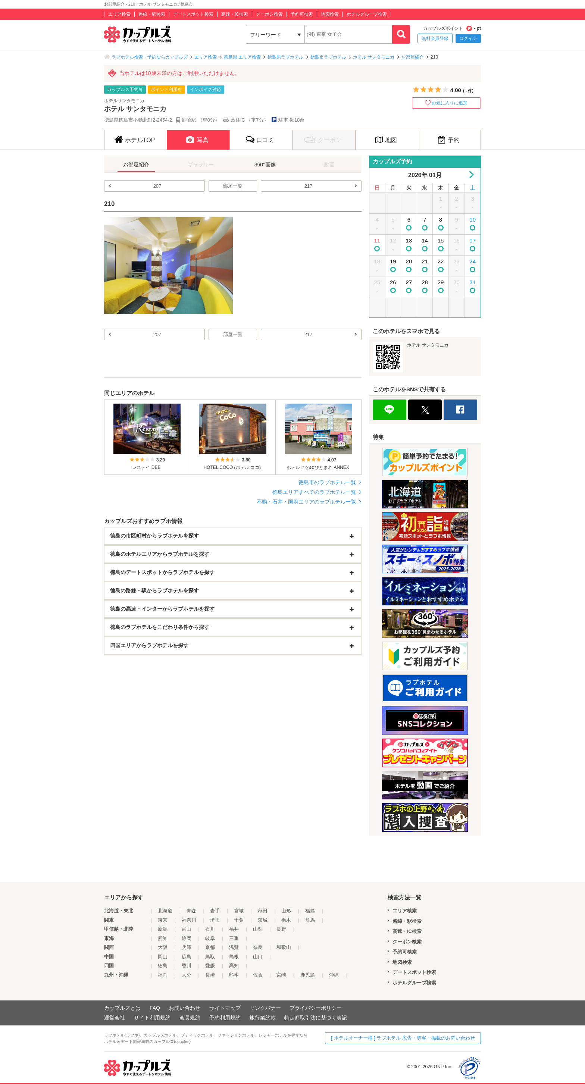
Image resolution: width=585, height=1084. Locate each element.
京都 (210, 947)
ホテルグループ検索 (367, 14)
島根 (234, 956)
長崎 (210, 975)
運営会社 (114, 1018)
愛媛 (210, 965)
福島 (310, 911)
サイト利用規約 (152, 1018)
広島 (186, 956)
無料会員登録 (435, 38)
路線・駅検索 (151, 14)
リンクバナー (265, 1008)
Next (470, 175)
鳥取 (210, 956)
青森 (191, 911)
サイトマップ (225, 1008)
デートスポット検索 (193, 14)
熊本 (234, 975)
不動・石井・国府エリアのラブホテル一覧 (306, 502)
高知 (234, 965)
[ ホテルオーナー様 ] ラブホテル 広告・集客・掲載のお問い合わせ (403, 1038)
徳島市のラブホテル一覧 (327, 482)
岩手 (215, 911)
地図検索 (330, 14)
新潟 (163, 929)
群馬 (310, 920)
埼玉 (215, 920)
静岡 (186, 938)
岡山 (163, 956)
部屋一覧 (233, 186)
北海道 (165, 911)
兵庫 (186, 947)
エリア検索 (119, 14)
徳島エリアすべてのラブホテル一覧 (314, 492)
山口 (258, 956)
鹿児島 (307, 975)
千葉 (239, 920)
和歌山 (283, 947)
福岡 (163, 975)
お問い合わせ (184, 1008)
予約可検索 (302, 14)
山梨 (258, 929)
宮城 (239, 911)
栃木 (286, 920)
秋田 (263, 911)
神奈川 (189, 920)
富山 (186, 929)
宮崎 (281, 975)
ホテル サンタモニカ (373, 57)
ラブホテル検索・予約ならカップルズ (150, 57)
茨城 (263, 920)
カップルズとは (122, 1008)
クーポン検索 (269, 14)
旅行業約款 (263, 1018)
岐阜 (210, 938)
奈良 (258, 947)
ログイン (468, 38)
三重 (234, 938)
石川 (210, 929)
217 (308, 186)
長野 (281, 929)
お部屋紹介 (412, 57)
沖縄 (334, 975)
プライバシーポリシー (316, 1008)
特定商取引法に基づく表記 (315, 1018)
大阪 (163, 947)
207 (157, 186)
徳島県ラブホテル (285, 57)
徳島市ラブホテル (328, 57)
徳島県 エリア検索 (242, 57)
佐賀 (258, 975)
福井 (234, 929)
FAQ (155, 1008)
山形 (286, 911)
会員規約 (189, 1018)
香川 (186, 965)
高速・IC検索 (234, 14)
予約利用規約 (225, 1018)
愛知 (163, 938)
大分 (186, 975)
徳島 (163, 965)
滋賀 (234, 947)
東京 (163, 920)
